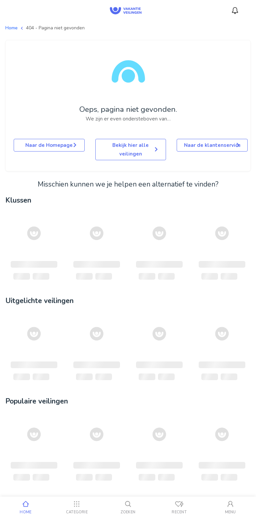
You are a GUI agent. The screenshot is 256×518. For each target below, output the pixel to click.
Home (11, 28)
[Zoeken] (128, 507)
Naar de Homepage (50, 145)
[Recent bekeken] (179, 507)
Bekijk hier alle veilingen (135, 149)
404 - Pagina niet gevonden (55, 28)
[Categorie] (77, 507)
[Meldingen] (235, 10)
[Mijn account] (230, 507)
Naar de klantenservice (212, 145)
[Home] (25, 507)
